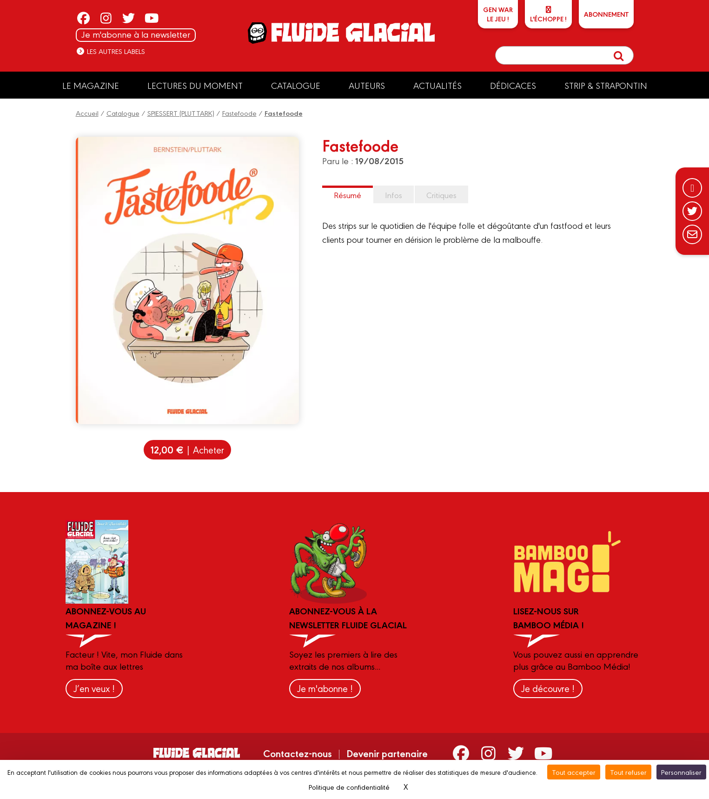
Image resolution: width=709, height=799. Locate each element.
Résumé (347, 194)
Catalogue (295, 85)
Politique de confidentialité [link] (349, 787)
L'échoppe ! (548, 14)
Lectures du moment (195, 85)
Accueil (87, 113)
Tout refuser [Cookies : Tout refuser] (628, 772)
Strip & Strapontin (605, 85)
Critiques (441, 194)
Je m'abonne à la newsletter (135, 34)
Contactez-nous (297, 753)
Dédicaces (513, 85)
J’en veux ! (94, 688)
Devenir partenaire (387, 753)
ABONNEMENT (606, 14)
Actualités (437, 85)
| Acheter (187, 449)
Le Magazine (90, 85)
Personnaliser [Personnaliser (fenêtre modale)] (681, 772)
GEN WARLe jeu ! (498, 14)
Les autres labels (110, 51)
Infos (393, 194)
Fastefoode (239, 113)
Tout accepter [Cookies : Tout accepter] (574, 772)
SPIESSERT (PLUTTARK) (180, 113)
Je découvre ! (548, 688)
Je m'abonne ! (325, 688)
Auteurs (367, 85)
